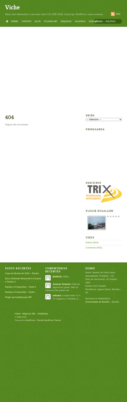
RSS (118, 14)
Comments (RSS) (94, 248)
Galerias (80, 21)
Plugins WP (50, 21)
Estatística (43, 313)
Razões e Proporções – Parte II (20, 287)
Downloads (96, 21)
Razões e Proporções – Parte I (20, 292)
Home (7, 21)
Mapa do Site (28, 313)
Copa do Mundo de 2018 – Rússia (22, 273)
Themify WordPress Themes (49, 320)
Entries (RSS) (92, 242)
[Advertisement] (34, 70)
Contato (26, 21)
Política (111, 21)
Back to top (9, 312)
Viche (12, 7)
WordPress (30, 320)
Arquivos (65, 21)
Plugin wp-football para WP (18, 297)
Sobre (14, 21)
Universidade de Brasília (97, 302)
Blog (38, 21)
